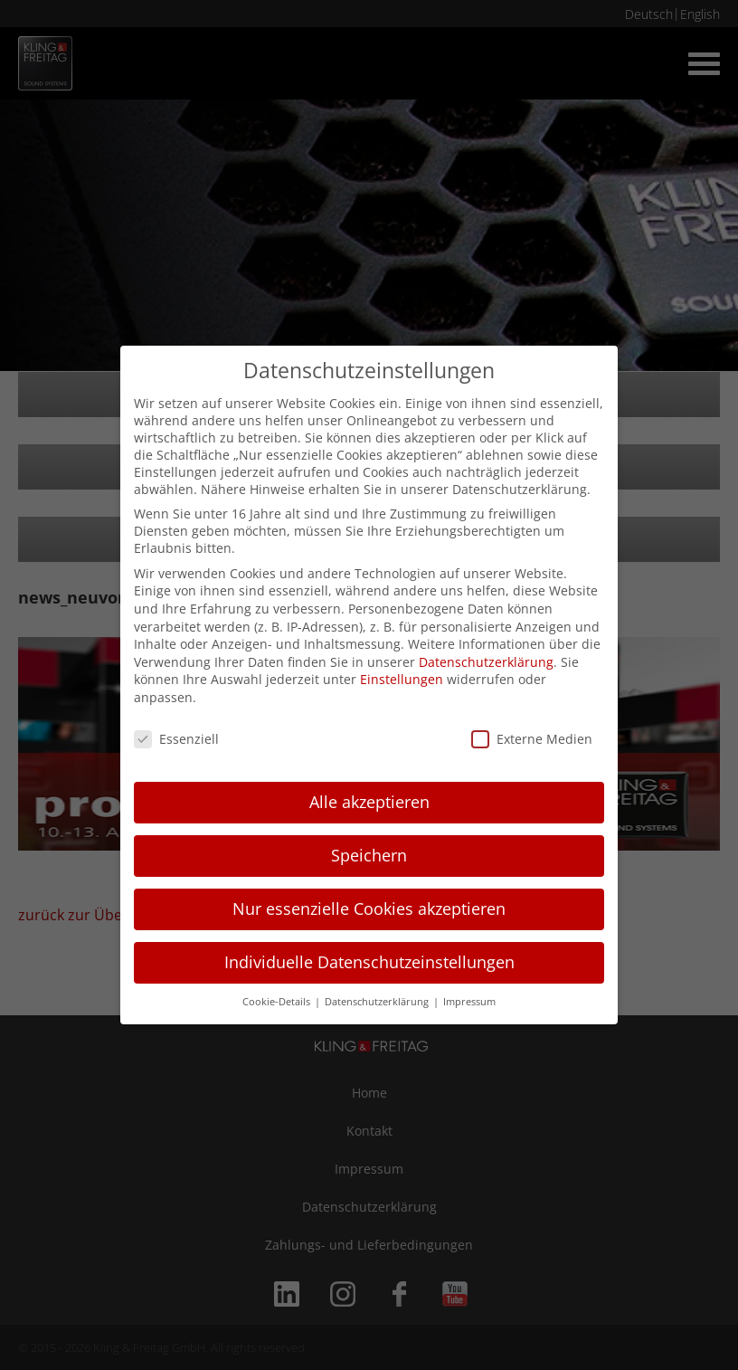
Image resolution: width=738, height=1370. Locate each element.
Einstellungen (401, 679)
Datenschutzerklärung (486, 662)
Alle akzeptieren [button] (369, 802)
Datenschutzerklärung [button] (378, 1001)
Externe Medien (531, 738)
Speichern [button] (369, 855)
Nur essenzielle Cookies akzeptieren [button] (369, 908)
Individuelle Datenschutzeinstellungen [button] (369, 962)
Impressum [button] (469, 1001)
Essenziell (176, 738)
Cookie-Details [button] (277, 1001)
